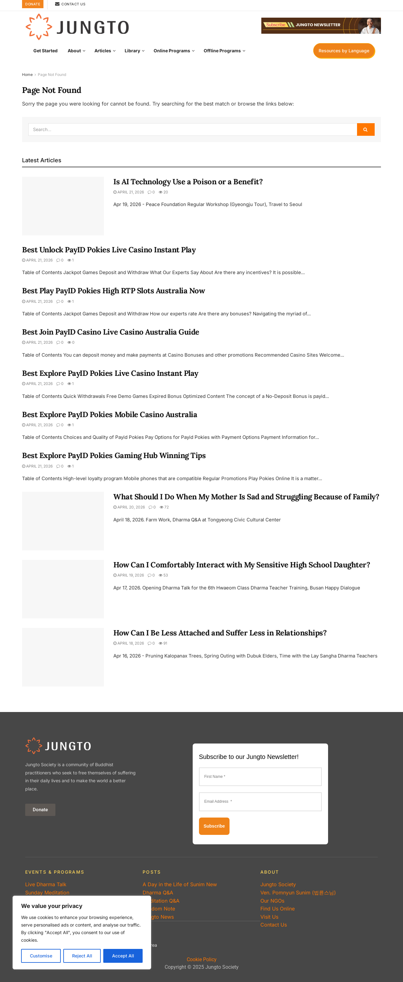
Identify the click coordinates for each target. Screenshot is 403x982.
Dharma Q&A (158, 892)
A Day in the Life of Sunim (180, 884)
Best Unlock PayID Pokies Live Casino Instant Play (109, 250)
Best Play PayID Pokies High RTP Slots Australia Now (113, 291)
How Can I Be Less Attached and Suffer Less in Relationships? (219, 633)
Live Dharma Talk (45, 884)
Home (27, 74)
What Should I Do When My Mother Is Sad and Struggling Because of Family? (246, 497)
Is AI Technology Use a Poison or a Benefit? (188, 182)
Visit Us (269, 917)
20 (163, 192)
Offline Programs (222, 50)
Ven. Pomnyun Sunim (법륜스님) (298, 892)
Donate (32, 4)
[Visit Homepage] (77, 26)
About (74, 50)
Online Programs (172, 50)
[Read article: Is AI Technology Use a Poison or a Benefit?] (63, 206)
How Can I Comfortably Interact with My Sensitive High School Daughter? (241, 565)
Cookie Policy (202, 959)
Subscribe (214, 826)
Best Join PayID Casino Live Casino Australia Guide (110, 332)
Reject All (82, 955)
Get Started (45, 50)
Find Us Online (277, 908)
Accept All (123, 955)
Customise (41, 955)
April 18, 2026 (128, 643)
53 (163, 575)
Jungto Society (278, 884)
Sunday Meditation (47, 892)
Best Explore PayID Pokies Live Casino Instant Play (110, 373)
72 (164, 507)
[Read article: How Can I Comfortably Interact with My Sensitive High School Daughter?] (63, 589)
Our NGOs (272, 901)
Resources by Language (344, 50)
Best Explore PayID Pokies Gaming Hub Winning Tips (114, 455)
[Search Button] (366, 129)
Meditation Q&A (161, 901)
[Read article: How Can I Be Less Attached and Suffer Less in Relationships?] (63, 657)
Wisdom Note (159, 908)
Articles (102, 50)
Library (132, 50)
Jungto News (158, 917)
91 (163, 643)
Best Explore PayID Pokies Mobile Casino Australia (109, 414)
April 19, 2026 (128, 575)
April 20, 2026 (129, 507)
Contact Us (70, 4)
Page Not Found (52, 74)
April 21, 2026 (128, 192)
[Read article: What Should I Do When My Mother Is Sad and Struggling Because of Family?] (63, 521)
